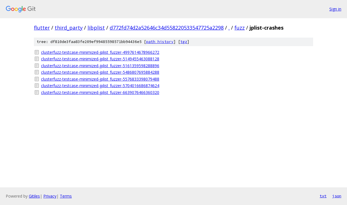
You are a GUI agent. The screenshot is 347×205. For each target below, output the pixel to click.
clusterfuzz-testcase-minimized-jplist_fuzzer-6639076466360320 (100, 92)
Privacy (49, 196)
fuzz (239, 27)
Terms (66, 196)
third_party (69, 27)
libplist (96, 27)
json (336, 195)
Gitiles (34, 196)
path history (160, 41)
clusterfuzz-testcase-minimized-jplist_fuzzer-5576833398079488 (100, 79)
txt (323, 195)
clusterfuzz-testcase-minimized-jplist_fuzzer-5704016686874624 (100, 85)
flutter (42, 27)
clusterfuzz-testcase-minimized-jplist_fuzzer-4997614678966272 (100, 52)
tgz (183, 41)
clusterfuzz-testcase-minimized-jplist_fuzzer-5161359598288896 (100, 65)
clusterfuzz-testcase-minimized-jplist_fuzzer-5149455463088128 (100, 59)
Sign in (335, 9)
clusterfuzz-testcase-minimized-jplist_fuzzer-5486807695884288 (100, 72)
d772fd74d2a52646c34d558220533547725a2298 (167, 27)
